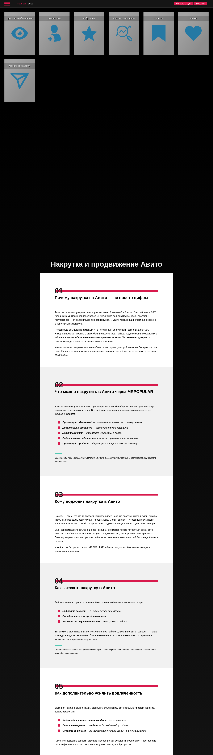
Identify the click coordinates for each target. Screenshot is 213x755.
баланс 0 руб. (183, 3)
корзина (200, 3)
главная (21, 3)
